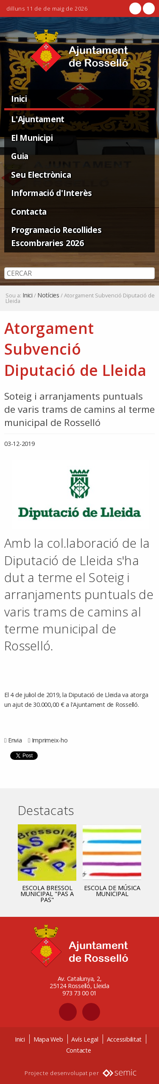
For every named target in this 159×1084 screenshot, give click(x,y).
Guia (19, 156)
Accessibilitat (124, 1039)
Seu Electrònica (41, 174)
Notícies (48, 295)
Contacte (78, 1050)
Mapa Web (48, 1039)
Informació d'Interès (51, 193)
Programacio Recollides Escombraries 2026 (56, 236)
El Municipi (32, 137)
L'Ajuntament (37, 119)
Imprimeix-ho (50, 740)
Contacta (29, 211)
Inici (19, 98)
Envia (15, 740)
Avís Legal (84, 1039)
